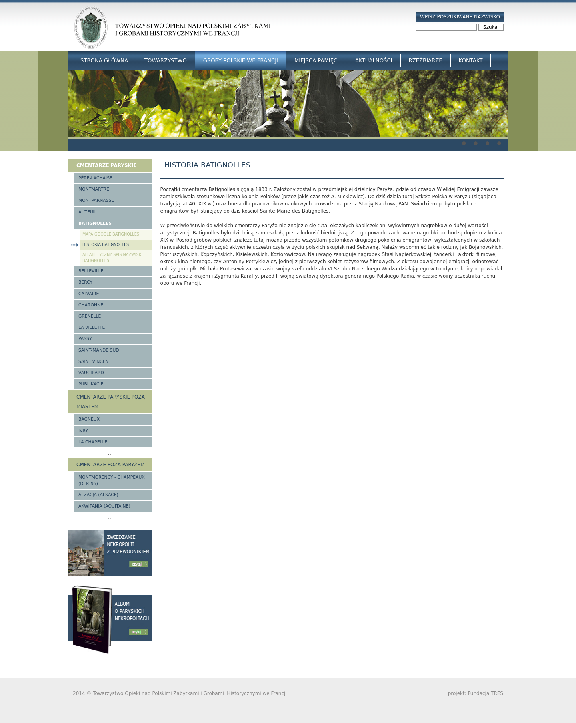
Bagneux (89, 419)
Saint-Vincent (94, 361)
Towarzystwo (165, 61)
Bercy (85, 282)
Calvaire (88, 293)
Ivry (83, 430)
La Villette (91, 327)
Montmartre (93, 189)
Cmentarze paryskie (106, 165)
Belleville (91, 271)
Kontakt (471, 61)
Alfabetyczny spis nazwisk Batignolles (111, 257)
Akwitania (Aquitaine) (104, 506)
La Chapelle (92, 442)
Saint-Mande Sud (98, 350)
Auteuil (87, 212)
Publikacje (91, 384)
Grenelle (89, 316)
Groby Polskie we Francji (240, 61)
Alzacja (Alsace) (98, 494)
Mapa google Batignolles (110, 234)
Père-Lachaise (95, 178)
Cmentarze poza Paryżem (110, 464)
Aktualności (373, 61)
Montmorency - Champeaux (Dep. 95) (111, 480)
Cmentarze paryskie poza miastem (110, 401)
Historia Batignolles (105, 244)
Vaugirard (91, 372)
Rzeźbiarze (425, 61)
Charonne (90, 305)
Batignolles (95, 223)
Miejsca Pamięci (316, 61)
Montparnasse (96, 200)
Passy (85, 338)
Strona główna (104, 61)
